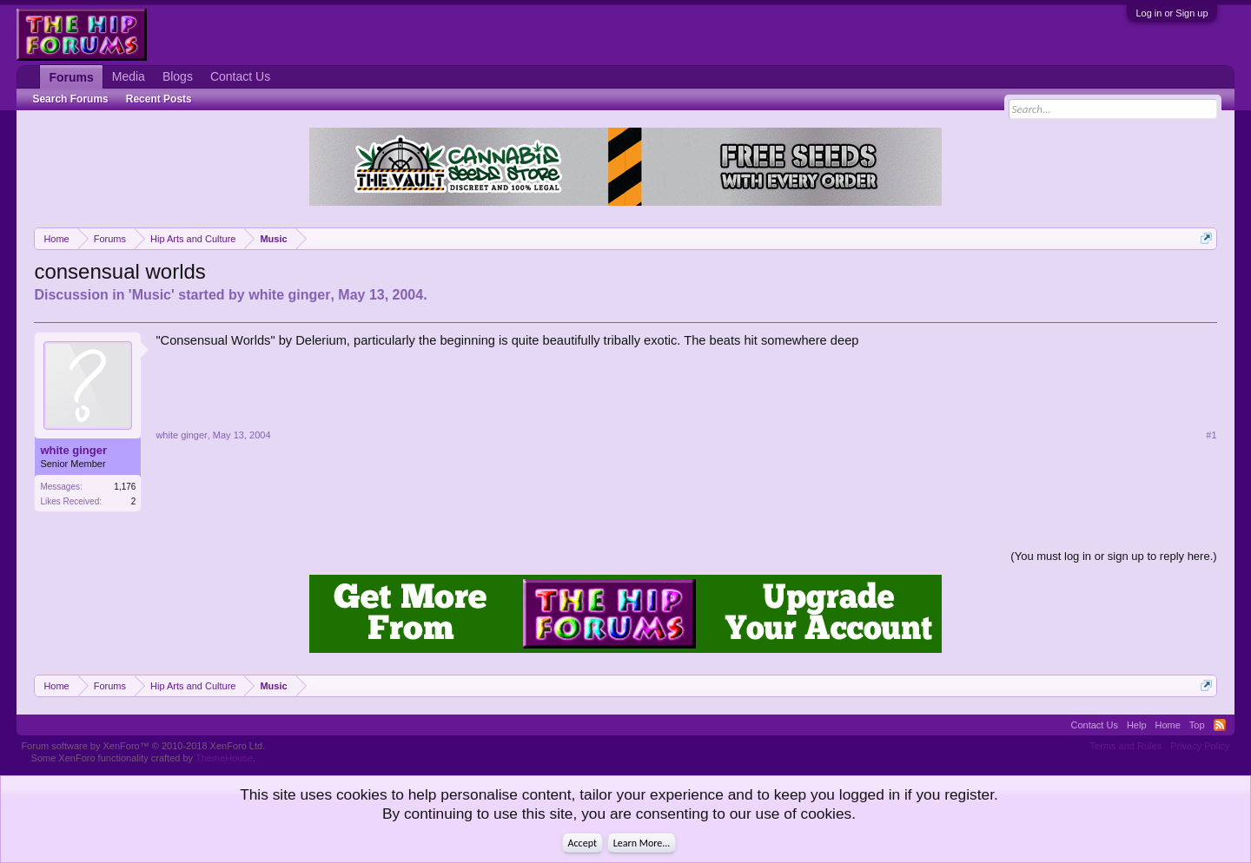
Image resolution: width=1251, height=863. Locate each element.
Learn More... (642, 843)
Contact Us (240, 76)
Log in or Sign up (1171, 13)
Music (151, 294)
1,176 (125, 486)
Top (1197, 725)
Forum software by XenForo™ (143, 746)
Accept (582, 843)
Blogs (177, 76)
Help (1137, 725)
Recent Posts (159, 99)
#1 (1211, 435)
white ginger (289, 294)
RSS (1220, 725)
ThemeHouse (224, 758)
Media (128, 76)
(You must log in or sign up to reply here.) (1113, 556)
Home (1168, 725)
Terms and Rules (1126, 746)
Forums (71, 77)
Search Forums (70, 99)
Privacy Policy (1199, 746)
